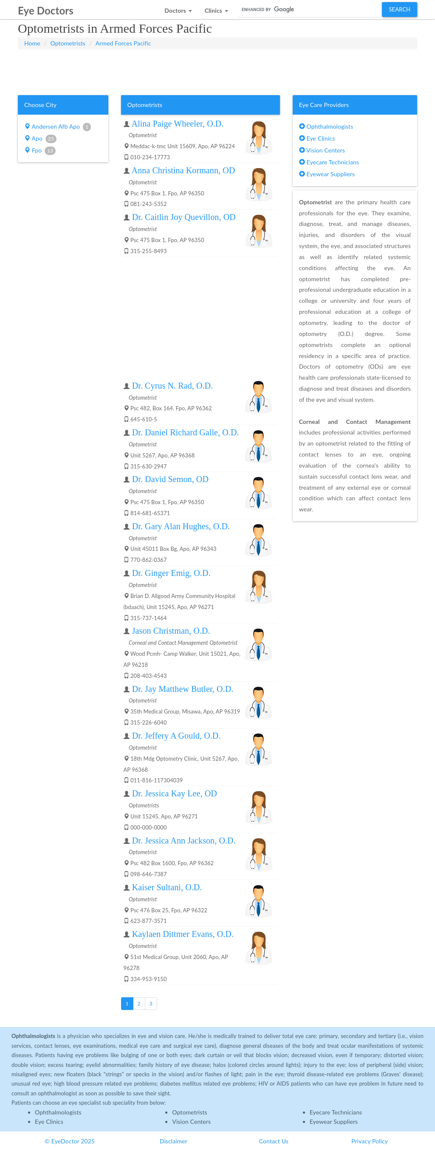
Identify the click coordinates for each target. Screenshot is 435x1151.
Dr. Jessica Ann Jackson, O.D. (184, 840)
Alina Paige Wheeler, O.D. (178, 123)
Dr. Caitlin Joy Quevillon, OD (184, 217)
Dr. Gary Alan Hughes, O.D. (181, 526)
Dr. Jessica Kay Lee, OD (174, 793)
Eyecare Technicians (329, 162)
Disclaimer (173, 1141)
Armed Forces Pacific (123, 43)
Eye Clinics (317, 138)
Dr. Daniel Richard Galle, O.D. (185, 432)
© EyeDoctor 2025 (70, 1141)
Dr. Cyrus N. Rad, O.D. (172, 385)
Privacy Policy (369, 1141)
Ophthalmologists (326, 126)
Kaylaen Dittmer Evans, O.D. (183, 934)
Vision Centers (322, 150)
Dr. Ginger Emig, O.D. (171, 573)
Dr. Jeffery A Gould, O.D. (176, 735)
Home (32, 43)
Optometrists (68, 43)
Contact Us (273, 1141)
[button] (178, 8)
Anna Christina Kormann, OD (183, 170)
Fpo (40, 151)
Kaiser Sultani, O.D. (167, 887)
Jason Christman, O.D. (171, 630)
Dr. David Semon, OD (170, 479)
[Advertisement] (217, 70)
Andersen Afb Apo (57, 127)
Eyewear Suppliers (327, 174)
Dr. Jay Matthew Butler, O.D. (183, 689)
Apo (40, 139)
